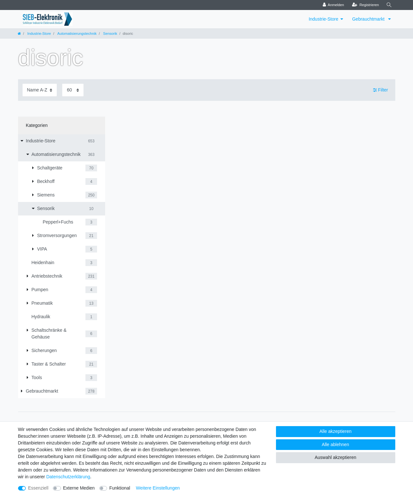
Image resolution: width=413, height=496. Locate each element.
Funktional (119, 488)
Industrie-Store (323, 19)
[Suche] (389, 5)
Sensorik (109, 33)
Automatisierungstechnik (76, 33)
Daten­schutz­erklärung (68, 476)
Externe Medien (79, 488)
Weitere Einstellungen (158, 488)
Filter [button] (380, 90)
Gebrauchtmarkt (369, 19)
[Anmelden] (333, 5)
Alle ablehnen (335, 444)
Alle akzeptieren (336, 431)
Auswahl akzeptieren (335, 457)
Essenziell (38, 488)
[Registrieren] (365, 5)
